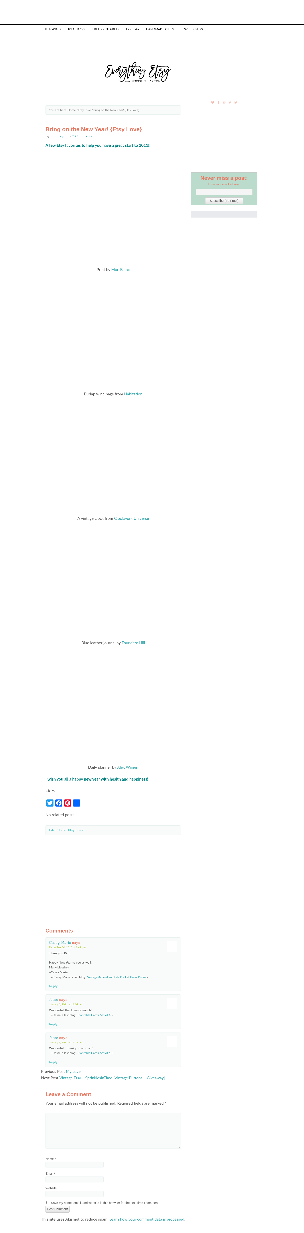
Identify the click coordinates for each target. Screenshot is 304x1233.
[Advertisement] (113, 876)
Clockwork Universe (131, 517)
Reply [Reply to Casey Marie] (53, 984)
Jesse (53, 997)
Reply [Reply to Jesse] (53, 1022)
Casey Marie (60, 940)
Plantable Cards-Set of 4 (94, 1013)
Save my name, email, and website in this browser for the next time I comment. (105, 1200)
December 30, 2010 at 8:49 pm (67, 945)
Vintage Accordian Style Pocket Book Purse (116, 975)
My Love (73, 1069)
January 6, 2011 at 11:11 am (65, 1040)
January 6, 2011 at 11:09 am (65, 1002)
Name (50, 1156)
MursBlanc (120, 269)
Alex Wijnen (127, 765)
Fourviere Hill (133, 641)
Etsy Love (75, 828)
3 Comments (82, 136)
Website (51, 1186)
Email (50, 1171)
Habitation (133, 393)
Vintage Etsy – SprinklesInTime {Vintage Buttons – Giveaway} (112, 1075)
